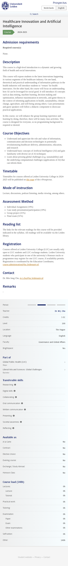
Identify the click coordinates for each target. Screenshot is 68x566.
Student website (25, 557)
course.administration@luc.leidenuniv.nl (21, 264)
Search (35, 14)
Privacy (38, 557)
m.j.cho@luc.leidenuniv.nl (31, 278)
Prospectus (60, 3)
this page (30, 179)
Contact (46, 557)
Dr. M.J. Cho (60, 311)
